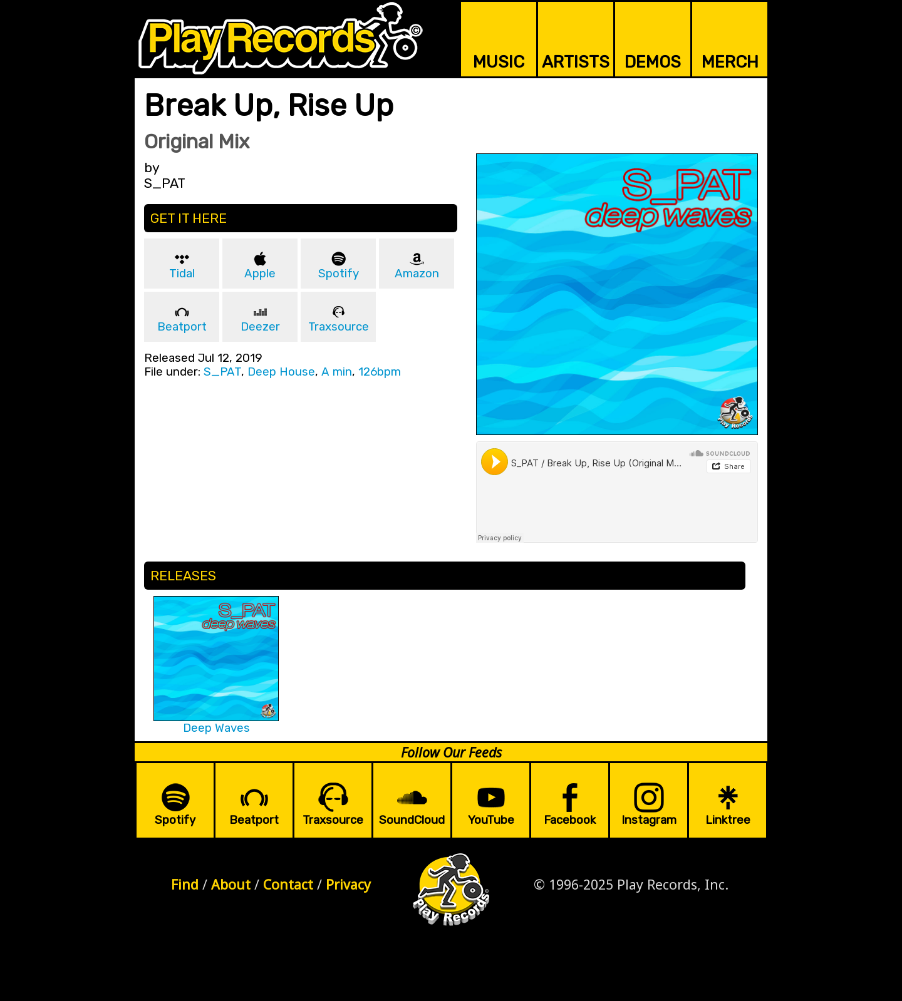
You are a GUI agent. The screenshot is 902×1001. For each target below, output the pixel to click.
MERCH (730, 62)
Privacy (348, 884)
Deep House (281, 372)
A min (336, 372)
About (231, 884)
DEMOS (653, 62)
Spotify (338, 273)
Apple (260, 273)
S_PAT (222, 372)
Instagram (648, 820)
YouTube (491, 820)
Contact (288, 884)
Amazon (417, 273)
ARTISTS (575, 62)
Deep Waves (216, 728)
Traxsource (338, 327)
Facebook (570, 820)
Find (185, 884)
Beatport (182, 327)
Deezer (260, 327)
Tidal (182, 273)
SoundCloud (412, 820)
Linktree (727, 820)
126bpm (379, 372)
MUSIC (498, 62)
